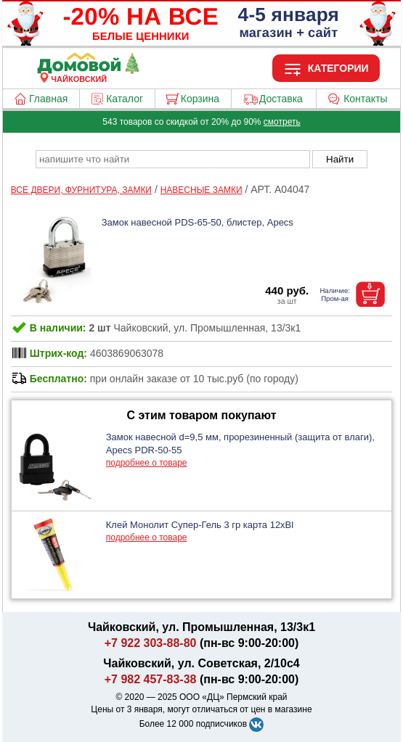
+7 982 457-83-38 (151, 679)
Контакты (365, 98)
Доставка (281, 98)
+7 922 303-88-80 (151, 643)
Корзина (200, 98)
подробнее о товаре (146, 463)
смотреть (282, 122)
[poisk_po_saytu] (173, 159)
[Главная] (79, 70)
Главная (48, 98)
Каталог (124, 98)
